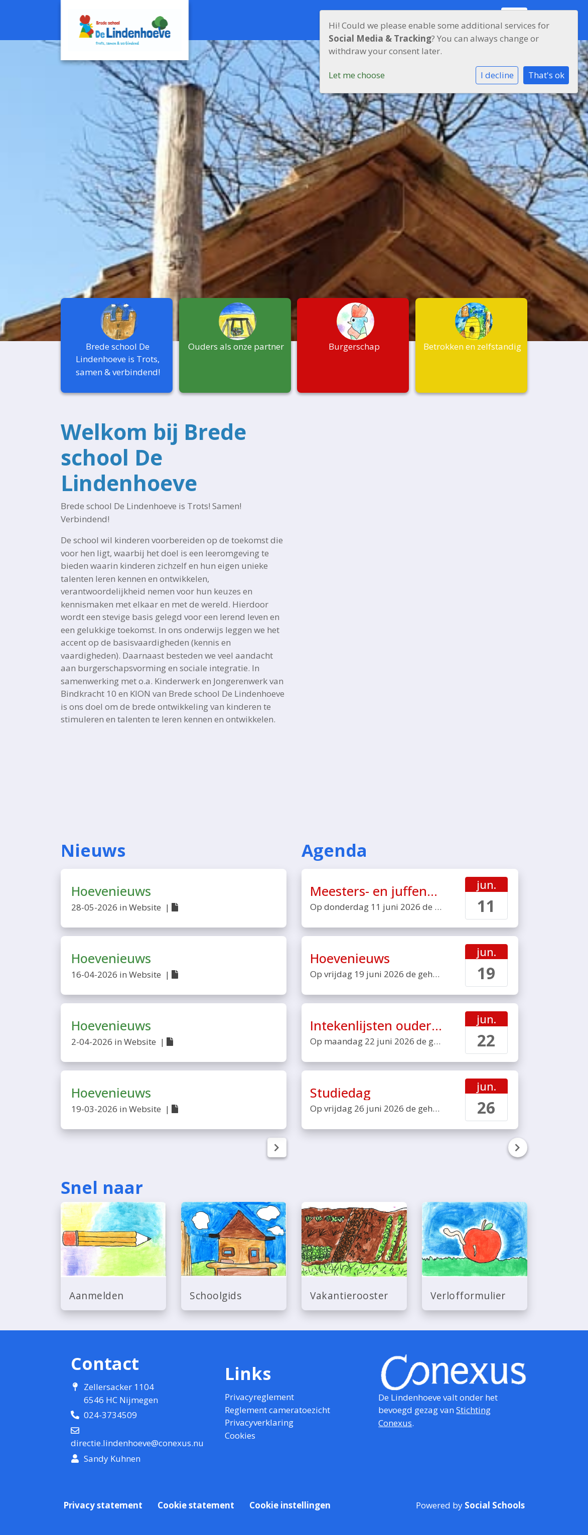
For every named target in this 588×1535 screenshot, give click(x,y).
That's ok (546, 75)
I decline (497, 75)
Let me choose (357, 75)
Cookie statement (196, 1505)
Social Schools (495, 1505)
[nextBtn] (277, 1147)
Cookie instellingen (290, 1505)
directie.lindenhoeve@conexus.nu (137, 1443)
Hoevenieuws (111, 890)
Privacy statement (102, 1505)
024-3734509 (110, 1415)
